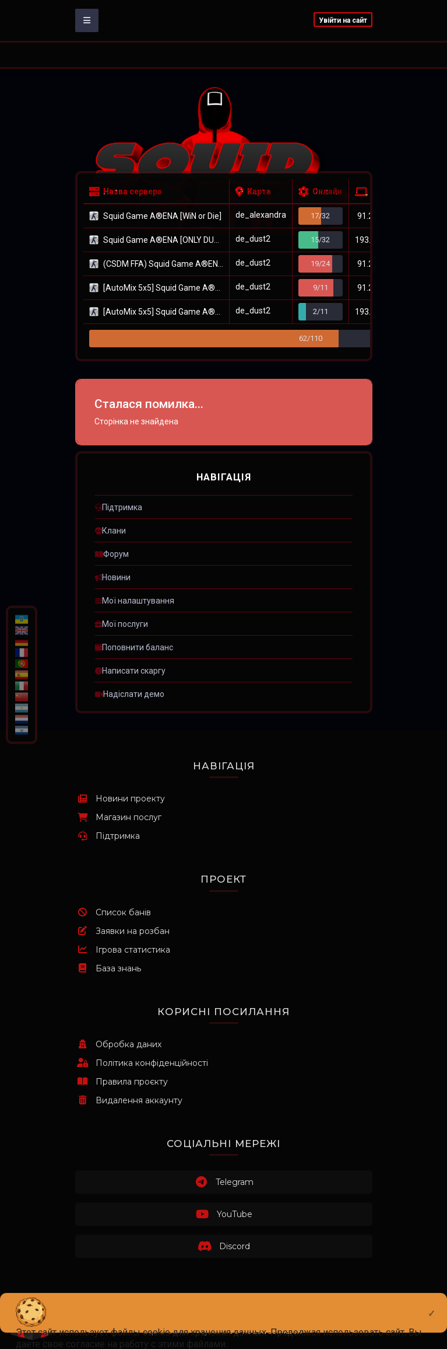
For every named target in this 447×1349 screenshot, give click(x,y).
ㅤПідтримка (118, 507)
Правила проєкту (121, 1081)
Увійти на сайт (343, 20)
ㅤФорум (112, 554)
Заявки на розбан (122, 931)
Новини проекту (120, 798)
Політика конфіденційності (141, 1063)
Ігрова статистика (122, 949)
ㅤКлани (110, 530)
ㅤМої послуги (121, 624)
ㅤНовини (113, 577)
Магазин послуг (118, 817)
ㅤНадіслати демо (129, 694)
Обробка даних (118, 1044)
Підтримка (107, 836)
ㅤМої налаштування (134, 600)
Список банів (113, 912)
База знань (108, 968)
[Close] (431, 1304)
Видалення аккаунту (128, 1100)
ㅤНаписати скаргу (130, 670)
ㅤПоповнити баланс (134, 647)
